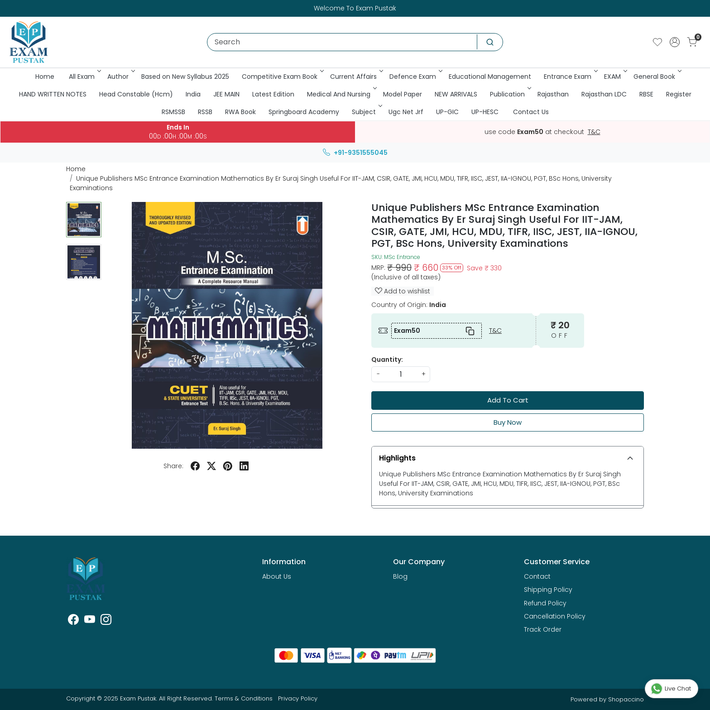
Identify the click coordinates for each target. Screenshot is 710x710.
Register (678, 94)
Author (120, 76)
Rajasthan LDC (604, 94)
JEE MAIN (226, 94)
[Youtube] (89, 621)
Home (44, 76)
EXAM (615, 76)
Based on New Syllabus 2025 (185, 76)
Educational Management (490, 76)
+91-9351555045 (355, 152)
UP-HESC (485, 111)
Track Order (542, 629)
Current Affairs (356, 76)
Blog (400, 576)
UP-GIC (447, 111)
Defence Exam (415, 76)
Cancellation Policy (554, 616)
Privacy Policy (297, 698)
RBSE (646, 94)
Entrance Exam (570, 76)
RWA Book (240, 111)
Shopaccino (626, 699)
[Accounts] (674, 42)
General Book (656, 76)
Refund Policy (545, 603)
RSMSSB (173, 111)
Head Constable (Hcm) (136, 94)
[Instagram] (106, 621)
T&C (594, 132)
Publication (510, 94)
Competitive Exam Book (282, 76)
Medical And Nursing (341, 94)
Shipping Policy (548, 589)
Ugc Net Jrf (406, 111)
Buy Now (508, 422)
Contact (537, 576)
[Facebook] (73, 621)
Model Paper (402, 94)
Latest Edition (273, 94)
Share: (173, 465)
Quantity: (387, 359)
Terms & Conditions (244, 698)
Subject (366, 111)
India (193, 94)
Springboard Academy (304, 111)
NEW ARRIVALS (456, 94)
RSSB (205, 111)
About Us (276, 576)
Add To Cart (507, 400)
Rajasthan (553, 94)
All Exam (84, 76)
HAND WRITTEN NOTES (52, 94)
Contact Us (531, 111)
